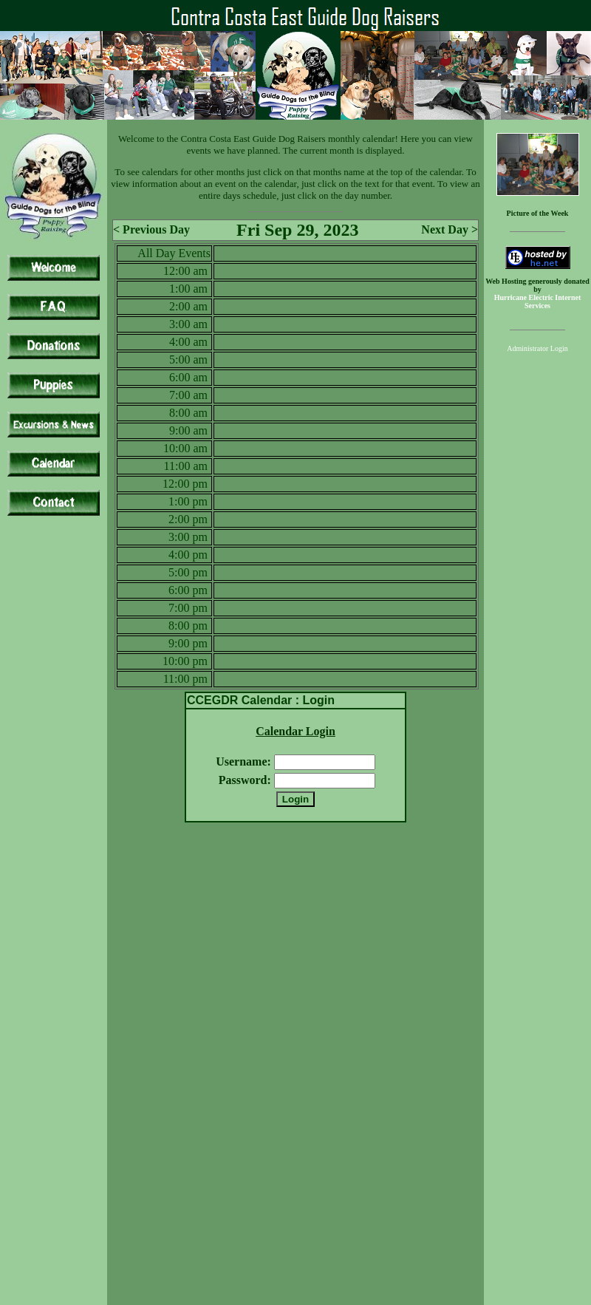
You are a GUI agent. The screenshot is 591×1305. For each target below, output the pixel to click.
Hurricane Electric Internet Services (537, 301)
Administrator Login (537, 348)
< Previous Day (151, 229)
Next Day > (449, 229)
